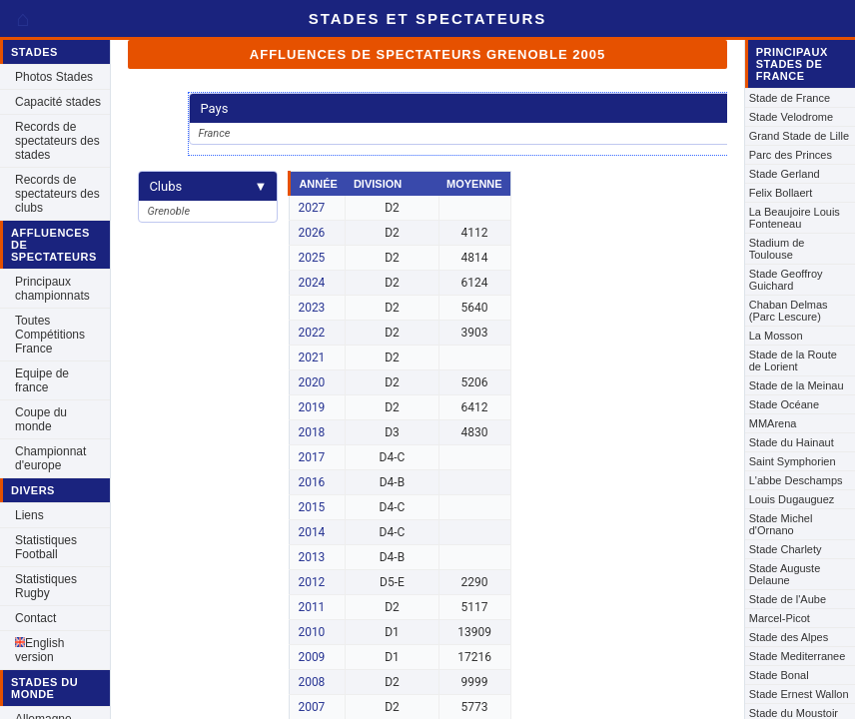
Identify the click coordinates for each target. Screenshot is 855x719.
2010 (311, 632)
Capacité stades (58, 102)
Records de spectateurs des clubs (57, 194)
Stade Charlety (785, 549)
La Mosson (776, 336)
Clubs (208, 186)
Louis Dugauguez (792, 499)
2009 (311, 657)
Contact (35, 618)
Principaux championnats (52, 289)
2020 (311, 382)
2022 (311, 333)
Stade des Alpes (789, 637)
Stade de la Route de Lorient (793, 360)
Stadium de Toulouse (777, 249)
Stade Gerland (784, 174)
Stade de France (789, 98)
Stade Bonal (779, 675)
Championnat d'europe (50, 458)
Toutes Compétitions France (50, 335)
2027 (311, 208)
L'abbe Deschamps (796, 480)
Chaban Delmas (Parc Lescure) (788, 311)
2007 (311, 707)
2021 (311, 357)
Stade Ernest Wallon (799, 694)
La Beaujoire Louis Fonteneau (794, 218)
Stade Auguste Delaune (785, 574)
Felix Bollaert (781, 193)
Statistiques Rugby (46, 586)
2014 (311, 532)
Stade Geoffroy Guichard (786, 280)
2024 (311, 283)
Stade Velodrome (791, 117)
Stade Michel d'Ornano (781, 524)
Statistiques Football (46, 547)
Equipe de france (42, 380)
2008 (311, 682)
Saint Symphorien (792, 461)
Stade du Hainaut (791, 442)
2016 (311, 482)
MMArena (773, 423)
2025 (311, 258)
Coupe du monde (41, 419)
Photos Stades (54, 77)
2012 (311, 582)
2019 (311, 407)
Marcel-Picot (779, 618)
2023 (311, 308)
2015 (311, 507)
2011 (311, 607)
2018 (311, 432)
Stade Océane (784, 404)
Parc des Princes (790, 155)
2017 (311, 457)
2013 (311, 557)
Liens (29, 515)
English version (39, 650)
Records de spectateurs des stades (57, 141)
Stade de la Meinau (796, 385)
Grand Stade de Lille (799, 136)
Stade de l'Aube (787, 599)
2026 (311, 233)
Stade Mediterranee (797, 656)
